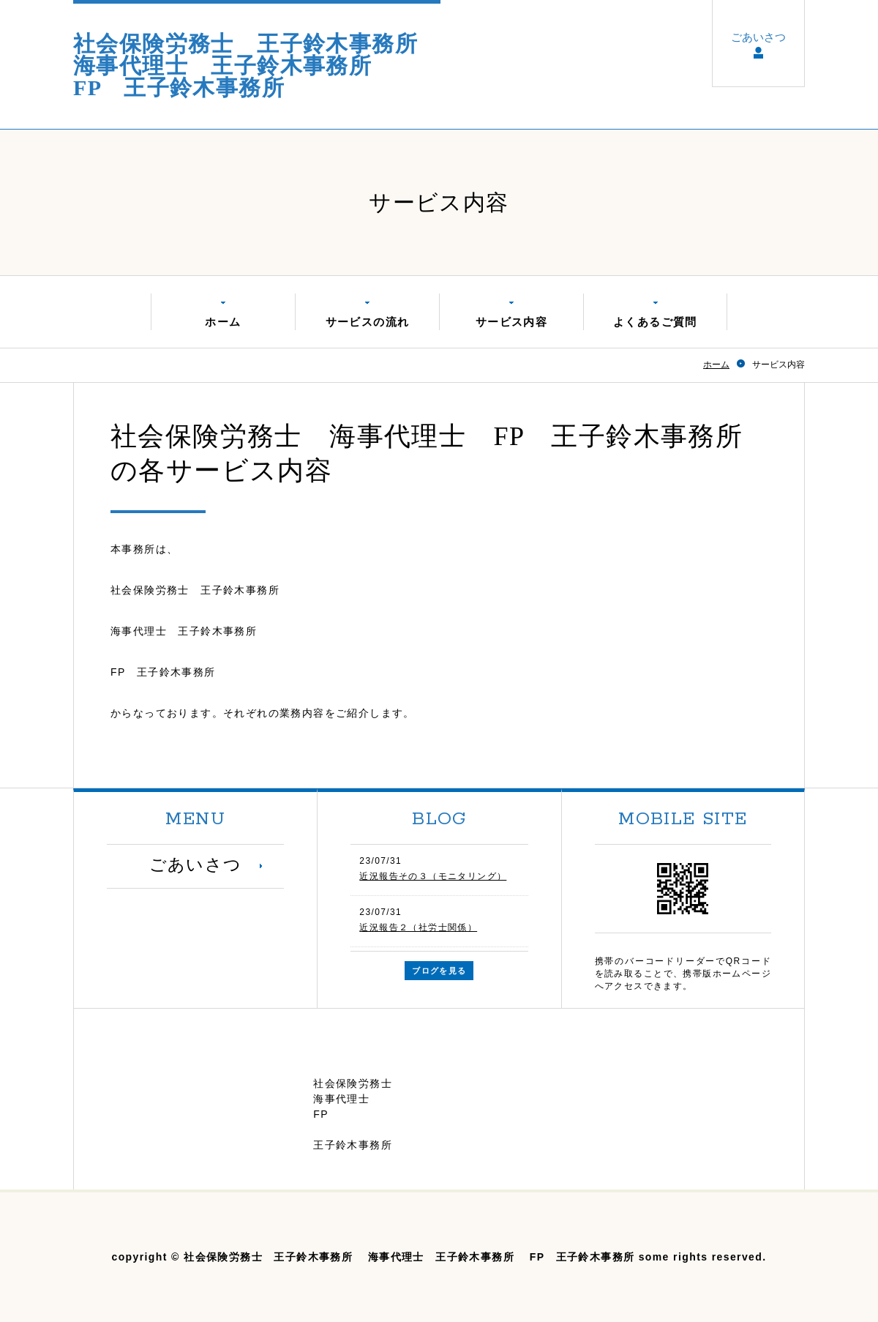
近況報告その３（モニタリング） (432, 876)
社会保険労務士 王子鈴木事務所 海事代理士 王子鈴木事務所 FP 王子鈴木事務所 (256, 66)
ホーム (223, 321)
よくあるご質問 (655, 321)
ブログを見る (439, 970)
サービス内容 (511, 321)
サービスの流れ (368, 321)
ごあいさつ (758, 38)
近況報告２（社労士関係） (418, 927)
